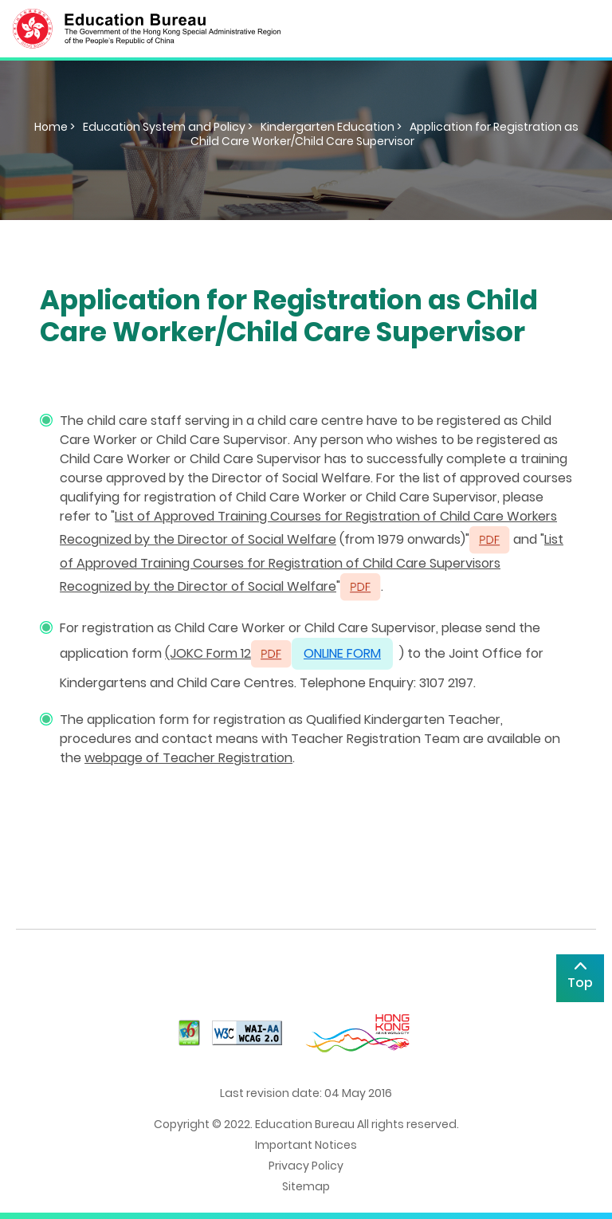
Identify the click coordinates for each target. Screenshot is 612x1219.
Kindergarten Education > (331, 127)
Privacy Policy (306, 1166)
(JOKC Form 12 (208, 653)
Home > (54, 127)
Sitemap (306, 1186)
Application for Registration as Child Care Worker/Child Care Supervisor (384, 134)
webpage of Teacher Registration (188, 758)
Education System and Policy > (168, 127)
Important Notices (306, 1145)
